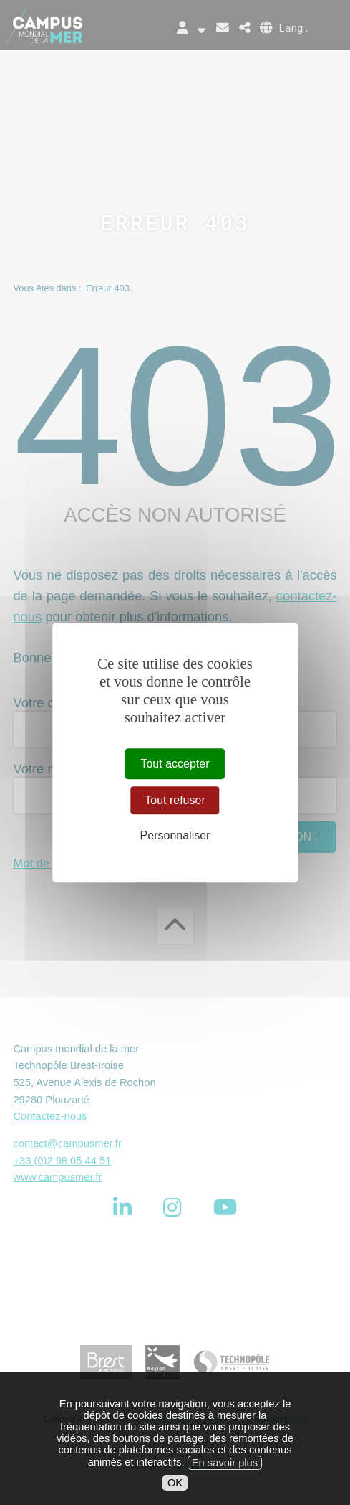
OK (175, 1495)
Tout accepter (174, 764)
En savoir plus (225, 1475)
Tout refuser (175, 800)
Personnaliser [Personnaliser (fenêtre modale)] (175, 836)
